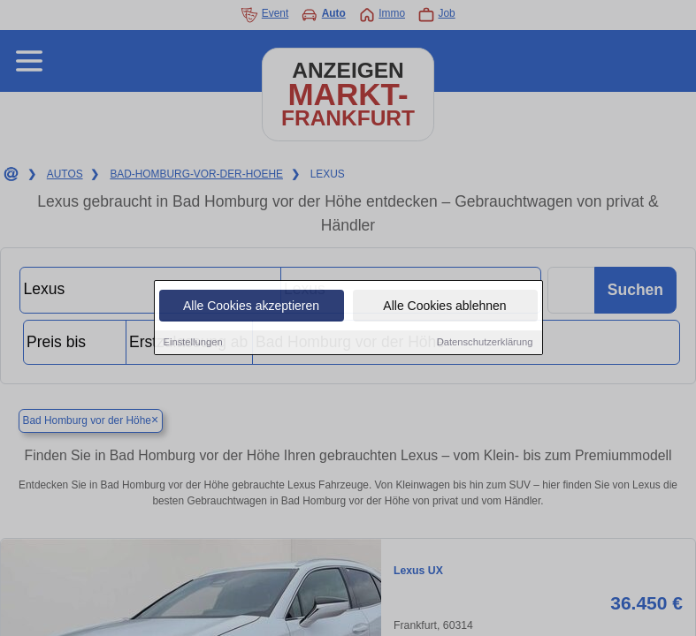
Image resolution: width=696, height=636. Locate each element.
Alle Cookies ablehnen (444, 307)
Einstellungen (193, 343)
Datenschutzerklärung (485, 343)
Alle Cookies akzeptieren (251, 307)
